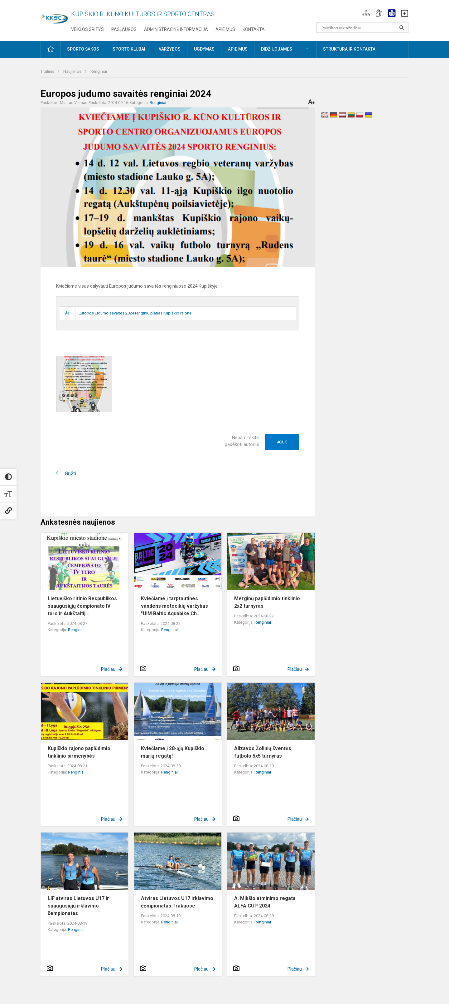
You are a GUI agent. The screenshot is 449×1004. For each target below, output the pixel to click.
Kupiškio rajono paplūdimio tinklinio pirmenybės (79, 752)
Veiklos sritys (87, 29)
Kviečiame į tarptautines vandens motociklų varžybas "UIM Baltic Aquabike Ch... (174, 606)
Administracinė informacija (176, 29)
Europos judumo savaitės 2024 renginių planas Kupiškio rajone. (135, 313)
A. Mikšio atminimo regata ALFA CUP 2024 (265, 902)
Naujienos (72, 71)
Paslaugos (124, 29)
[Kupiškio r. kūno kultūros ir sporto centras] (56, 15)
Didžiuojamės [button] (276, 49)
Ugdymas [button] (204, 49)
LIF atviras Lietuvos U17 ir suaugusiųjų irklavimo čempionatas (78, 905)
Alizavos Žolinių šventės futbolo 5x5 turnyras (262, 752)
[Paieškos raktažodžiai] (362, 27)
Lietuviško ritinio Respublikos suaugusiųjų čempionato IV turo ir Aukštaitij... (82, 606)
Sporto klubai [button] (129, 49)
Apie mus (225, 29)
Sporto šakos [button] (83, 49)
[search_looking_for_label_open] (401, 27)
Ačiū (282, 441)
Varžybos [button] (170, 49)
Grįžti (70, 474)
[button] (366, 13)
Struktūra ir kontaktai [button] (350, 49)
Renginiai (98, 71)
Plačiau (108, 669)
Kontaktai (254, 29)
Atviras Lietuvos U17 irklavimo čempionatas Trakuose (177, 902)
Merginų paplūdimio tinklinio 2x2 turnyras (267, 602)
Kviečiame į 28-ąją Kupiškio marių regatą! (172, 752)
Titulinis (48, 71)
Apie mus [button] (238, 49)
